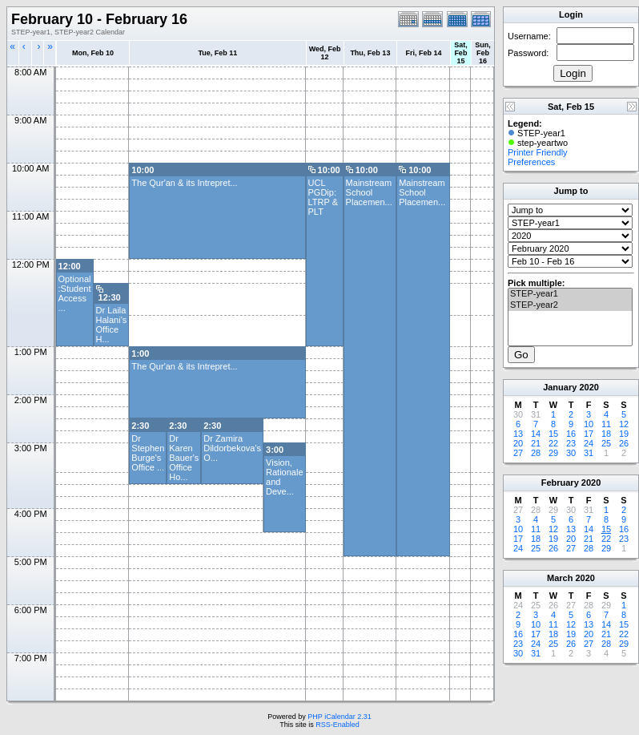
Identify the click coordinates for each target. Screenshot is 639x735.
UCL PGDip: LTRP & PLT (323, 197)
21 (536, 443)
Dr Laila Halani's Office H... (111, 324)
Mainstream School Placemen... (369, 192)
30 (571, 453)
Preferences (531, 162)
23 (571, 443)
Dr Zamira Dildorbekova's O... (232, 448)
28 (536, 453)
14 (536, 433)
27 (518, 453)
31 (588, 453)
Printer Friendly (538, 152)
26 (624, 443)
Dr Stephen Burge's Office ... (147, 453)
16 (571, 433)
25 (606, 443)
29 (553, 453)
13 (518, 433)
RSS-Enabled (337, 725)
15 (553, 433)
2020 (588, 387)
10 (588, 424)
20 (518, 443)
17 (588, 433)
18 (606, 433)
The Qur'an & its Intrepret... (184, 183)
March (560, 578)
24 (588, 443)
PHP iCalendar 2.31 (339, 717)
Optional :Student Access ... (74, 293)
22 (553, 443)
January (560, 387)
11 (606, 424)
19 (624, 433)
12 (624, 424)
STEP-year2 (570, 305)
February (560, 482)
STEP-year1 (570, 294)
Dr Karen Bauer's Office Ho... (184, 458)
